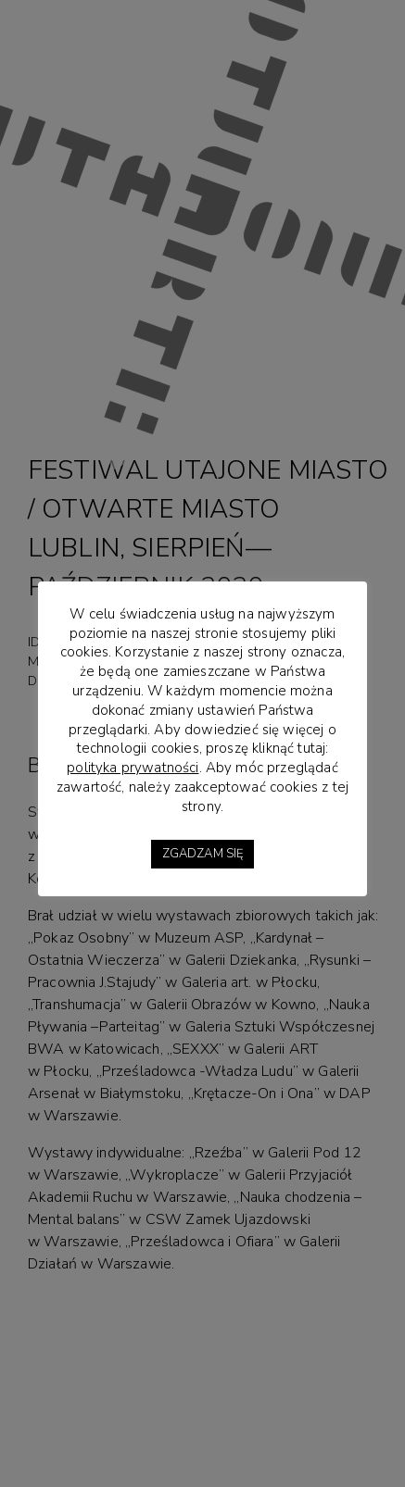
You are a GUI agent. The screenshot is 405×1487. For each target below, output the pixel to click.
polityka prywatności (132, 767)
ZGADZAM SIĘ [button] (203, 853)
